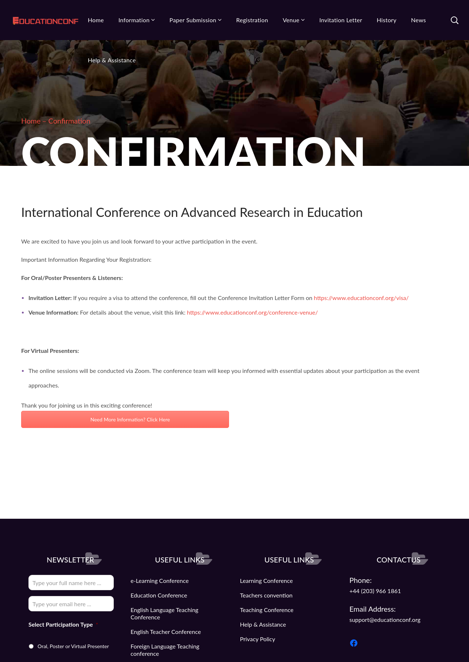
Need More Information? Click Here (125, 419)
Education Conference (159, 595)
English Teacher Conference (166, 631)
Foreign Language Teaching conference (165, 650)
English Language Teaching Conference (164, 613)
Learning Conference (266, 580)
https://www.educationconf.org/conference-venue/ (252, 312)
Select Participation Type (63, 624)
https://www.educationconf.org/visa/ (361, 297)
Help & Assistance (263, 624)
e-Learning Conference (160, 580)
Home (30, 120)
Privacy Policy (257, 638)
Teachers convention (266, 595)
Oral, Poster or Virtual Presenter (73, 646)
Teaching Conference (267, 609)
